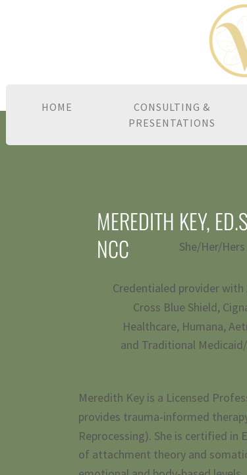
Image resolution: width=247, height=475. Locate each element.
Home (56, 106)
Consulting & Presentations (171, 114)
